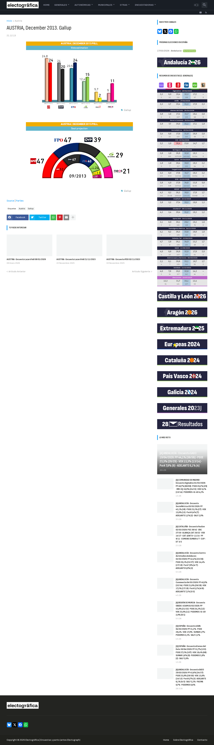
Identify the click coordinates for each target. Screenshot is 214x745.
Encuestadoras (144, 5)
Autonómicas (82, 5)
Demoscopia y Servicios (176, 258)
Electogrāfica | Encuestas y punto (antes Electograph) (52, 739)
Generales (60, 5)
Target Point (177, 169)
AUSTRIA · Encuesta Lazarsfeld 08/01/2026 (26, 259)
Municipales (105, 5)
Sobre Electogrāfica (183, 739)
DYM (176, 179)
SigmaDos (177, 91)
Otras (123, 5)
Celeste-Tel (177, 238)
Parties (20, 200)
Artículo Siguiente (141, 271)
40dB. (176, 101)
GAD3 (177, 248)
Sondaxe (177, 268)
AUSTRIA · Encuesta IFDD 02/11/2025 (123, 259)
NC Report (177, 150)
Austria (18, 21)
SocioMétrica (176, 130)
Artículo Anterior (17, 271)
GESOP (176, 189)
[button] (196, 5)
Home (46, 5)
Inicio (9, 21)
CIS (176, 140)
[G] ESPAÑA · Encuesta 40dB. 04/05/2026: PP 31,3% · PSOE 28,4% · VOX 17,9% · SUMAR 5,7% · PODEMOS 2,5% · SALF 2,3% (191, 631)
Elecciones (177, 278)
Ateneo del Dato (176, 110)
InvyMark (176, 199)
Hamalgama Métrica (177, 228)
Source (10, 200)
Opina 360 (177, 219)
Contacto (202, 739)
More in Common (176, 120)
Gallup (31, 208)
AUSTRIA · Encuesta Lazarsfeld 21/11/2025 (76, 259)
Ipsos (176, 160)
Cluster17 (177, 209)
